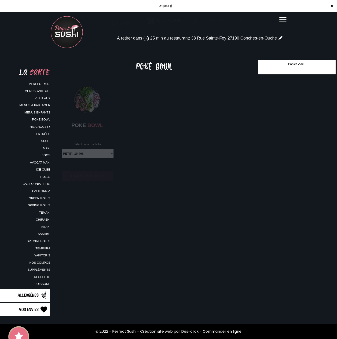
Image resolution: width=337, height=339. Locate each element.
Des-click (190, 331)
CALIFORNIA (41, 191)
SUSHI (45, 141)
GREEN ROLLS (39, 198)
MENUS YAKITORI (37, 91)
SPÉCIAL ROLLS (38, 241)
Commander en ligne (222, 331)
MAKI (46, 148)
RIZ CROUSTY (40, 126)
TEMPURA (42, 248)
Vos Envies (33, 309)
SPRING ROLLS (39, 205)
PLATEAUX (42, 98)
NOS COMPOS (39, 262)
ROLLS (45, 177)
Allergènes (33, 295)
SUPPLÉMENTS (39, 269)
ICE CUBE (43, 169)
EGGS (45, 155)
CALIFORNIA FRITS (36, 184)
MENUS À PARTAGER (34, 105)
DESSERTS (42, 277)
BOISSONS (42, 284)
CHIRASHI (43, 219)
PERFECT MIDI (40, 84)
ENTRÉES (43, 134)
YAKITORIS (42, 255)
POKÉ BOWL (41, 119)
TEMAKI (44, 212)
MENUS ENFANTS (37, 112)
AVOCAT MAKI (40, 162)
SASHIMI (44, 234)
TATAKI (45, 227)
